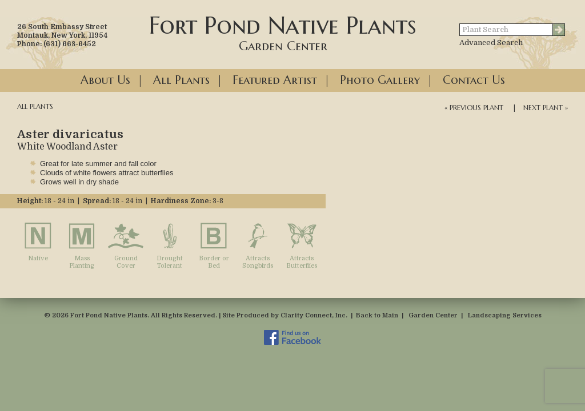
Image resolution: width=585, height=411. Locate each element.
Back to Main (377, 315)
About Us (105, 80)
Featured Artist (275, 80)
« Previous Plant (473, 107)
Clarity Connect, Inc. (314, 315)
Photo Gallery (380, 80)
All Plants (181, 80)
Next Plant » (545, 107)
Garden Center (433, 315)
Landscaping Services (505, 315)
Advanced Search (491, 42)
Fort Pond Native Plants (282, 32)
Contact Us (474, 80)
